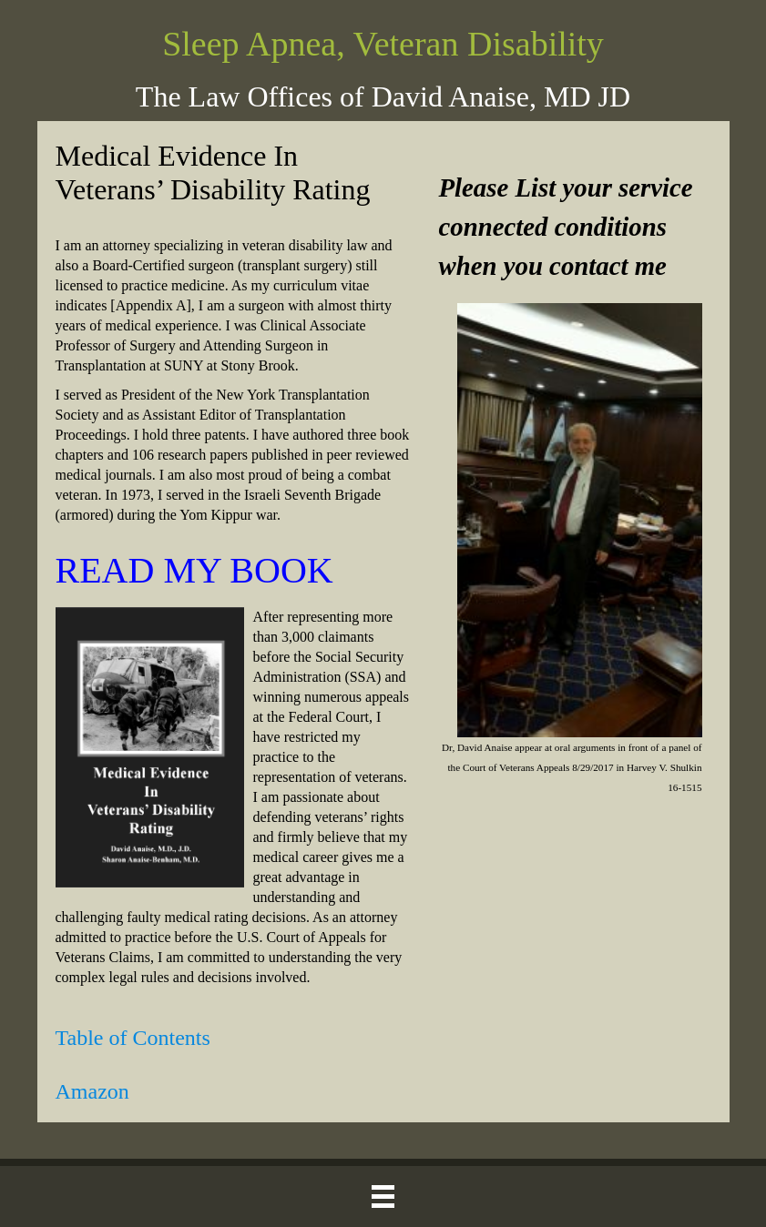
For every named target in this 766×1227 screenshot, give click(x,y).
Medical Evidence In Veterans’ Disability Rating (213, 172)
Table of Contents (133, 1038)
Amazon (92, 1091)
